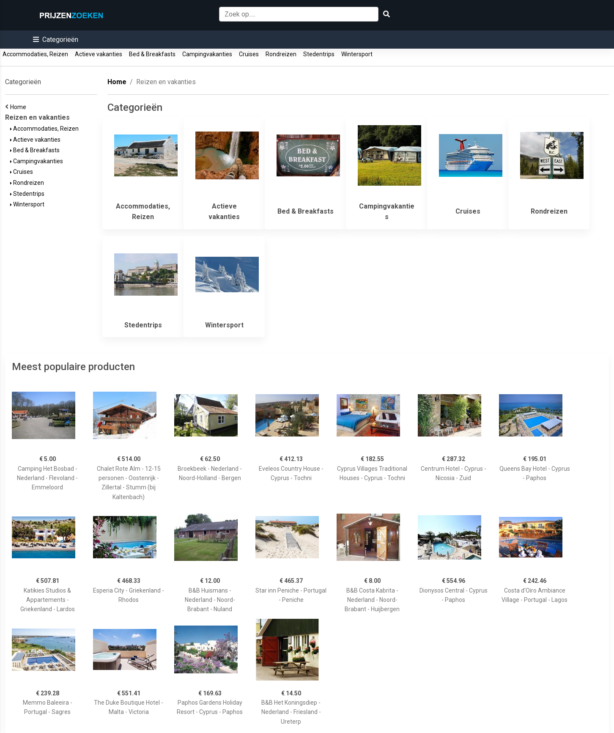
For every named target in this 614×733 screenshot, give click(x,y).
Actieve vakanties (98, 54)
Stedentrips (319, 54)
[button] (55, 40)
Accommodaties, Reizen (35, 54)
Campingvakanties (207, 54)
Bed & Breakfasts (152, 54)
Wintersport (357, 54)
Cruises (248, 54)
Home (19, 107)
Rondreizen (281, 54)
